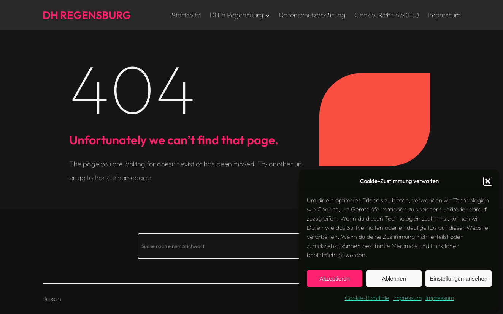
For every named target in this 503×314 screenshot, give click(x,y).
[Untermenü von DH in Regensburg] (267, 15)
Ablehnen (394, 278)
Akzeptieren (334, 278)
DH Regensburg (87, 15)
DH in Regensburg (236, 15)
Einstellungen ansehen (458, 278)
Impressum (407, 297)
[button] (488, 181)
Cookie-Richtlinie (367, 297)
